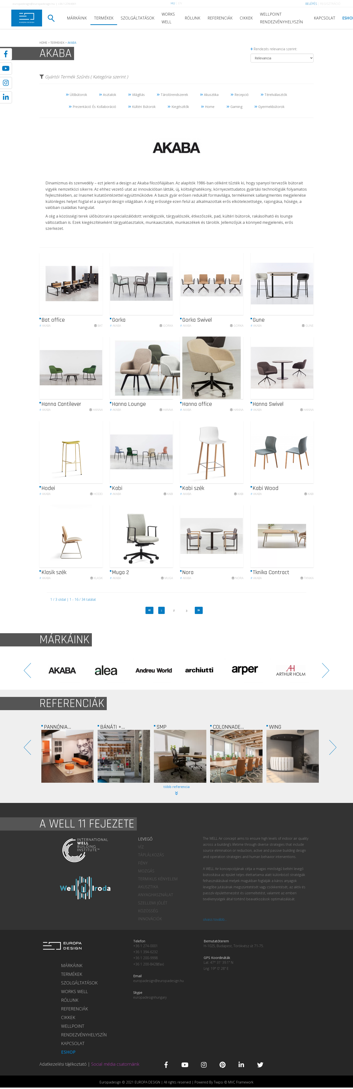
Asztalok (107, 94)
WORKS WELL (168, 18)
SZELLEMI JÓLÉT (152, 903)
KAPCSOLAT (324, 18)
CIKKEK (246, 18)
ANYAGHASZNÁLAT (155, 894)
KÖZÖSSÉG (148, 911)
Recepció (240, 94)
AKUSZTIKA (148, 886)
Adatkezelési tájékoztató (63, 1064)
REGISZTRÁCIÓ (330, 4)
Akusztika (209, 94)
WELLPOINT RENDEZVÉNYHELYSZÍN (281, 18)
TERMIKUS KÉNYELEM (158, 879)
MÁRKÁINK (77, 18)
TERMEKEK (57, 43)
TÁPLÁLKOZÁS (151, 854)
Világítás (136, 94)
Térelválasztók (274, 94)
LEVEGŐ (145, 839)
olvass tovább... (215, 919)
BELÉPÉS (311, 4)
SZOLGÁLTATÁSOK (137, 18)
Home (207, 106)
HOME (43, 43)
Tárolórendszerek (172, 94)
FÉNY (143, 863)
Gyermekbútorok (269, 106)
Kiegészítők (178, 106)
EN (180, 3)
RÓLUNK (192, 18)
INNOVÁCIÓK (150, 918)
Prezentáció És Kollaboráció (92, 106)
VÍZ (141, 847)
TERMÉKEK (103, 18)
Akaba (44, 338)
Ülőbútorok (76, 94)
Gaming (234, 106)
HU (173, 3)
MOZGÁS (146, 871)
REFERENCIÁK (220, 18)
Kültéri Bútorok (142, 106)
